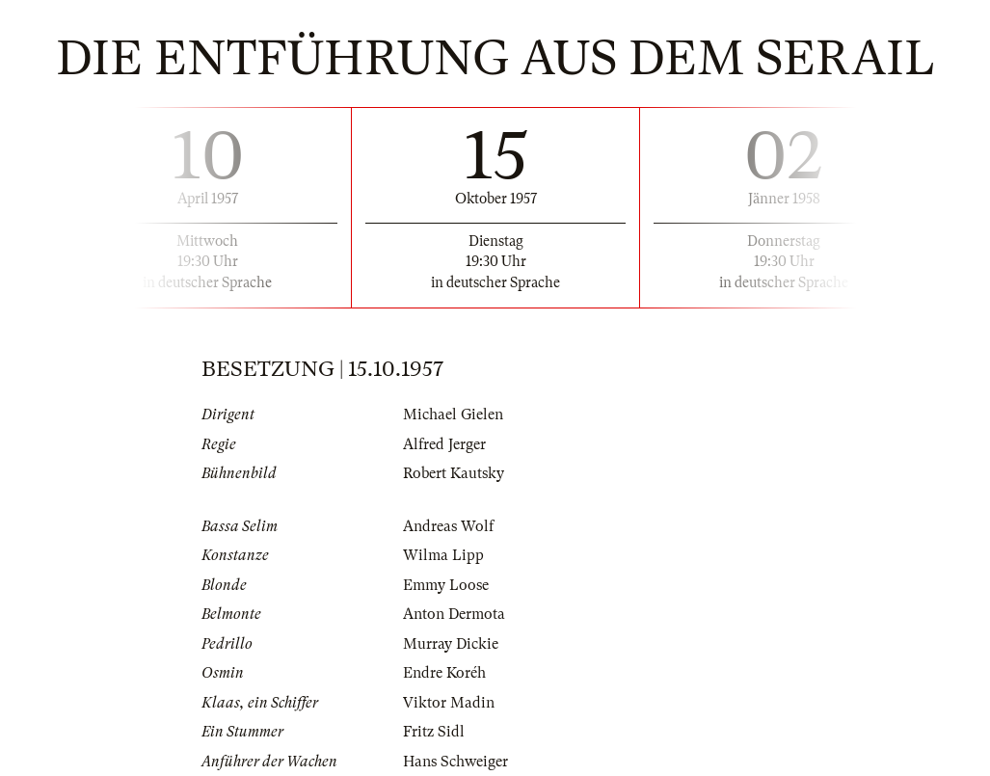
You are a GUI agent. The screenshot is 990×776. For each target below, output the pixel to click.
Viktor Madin (449, 702)
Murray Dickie (450, 644)
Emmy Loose (446, 585)
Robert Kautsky (453, 473)
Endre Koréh (444, 673)
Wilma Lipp (443, 555)
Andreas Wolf (448, 526)
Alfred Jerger (444, 444)
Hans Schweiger (455, 761)
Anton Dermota (454, 614)
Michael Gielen (453, 414)
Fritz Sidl (434, 731)
